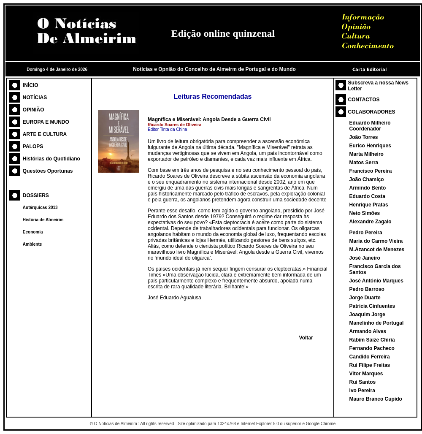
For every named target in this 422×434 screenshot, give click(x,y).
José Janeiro (364, 258)
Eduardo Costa (367, 196)
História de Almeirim (43, 219)
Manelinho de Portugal (376, 323)
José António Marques (376, 281)
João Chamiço (366, 179)
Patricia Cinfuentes (372, 306)
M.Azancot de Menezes (377, 249)
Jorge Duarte (365, 298)
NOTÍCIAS (35, 97)
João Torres (363, 137)
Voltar (306, 338)
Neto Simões (364, 213)
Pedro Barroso (366, 289)
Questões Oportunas (48, 171)
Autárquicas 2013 (40, 207)
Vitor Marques (366, 374)
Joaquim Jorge (367, 314)
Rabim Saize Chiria (372, 340)
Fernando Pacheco (372, 348)
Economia (33, 232)
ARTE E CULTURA (45, 134)
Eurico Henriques (370, 146)
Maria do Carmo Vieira (376, 241)
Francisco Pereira (370, 171)
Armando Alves (368, 331)
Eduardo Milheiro (370, 123)
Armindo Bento (367, 188)
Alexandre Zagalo (370, 222)
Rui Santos (362, 382)
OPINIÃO (33, 110)
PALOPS (33, 146)
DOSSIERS (36, 195)
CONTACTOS (364, 100)
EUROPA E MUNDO (46, 122)
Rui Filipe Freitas (369, 365)
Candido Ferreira (369, 357)
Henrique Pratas (368, 205)
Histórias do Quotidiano (51, 159)
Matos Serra (364, 162)
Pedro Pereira (365, 233)
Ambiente (32, 244)
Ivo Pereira (362, 390)
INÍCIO (30, 85)
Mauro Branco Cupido (375, 399)
